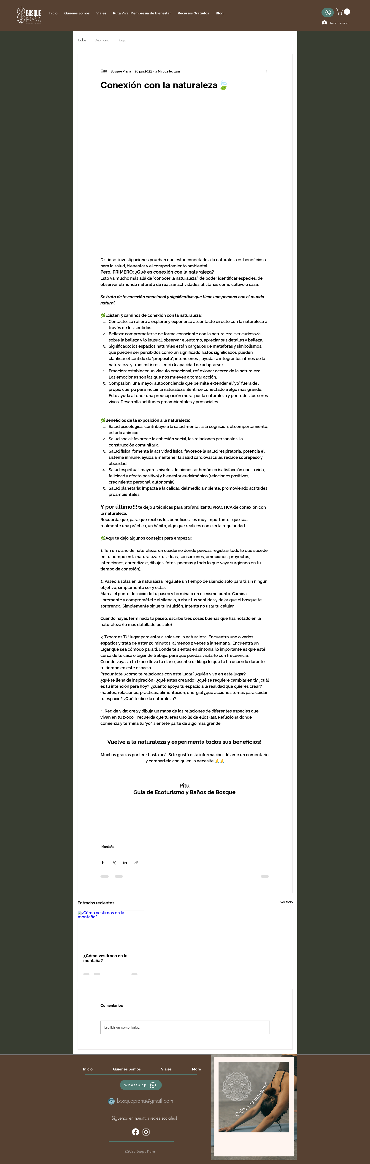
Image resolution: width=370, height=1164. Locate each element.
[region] (254, 1107)
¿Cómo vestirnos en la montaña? (105, 958)
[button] (193, 13)
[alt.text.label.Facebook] (135, 1132)
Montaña (102, 40)
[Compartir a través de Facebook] (102, 862)
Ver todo (286, 902)
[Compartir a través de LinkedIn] (125, 862)
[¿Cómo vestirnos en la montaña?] (111, 929)
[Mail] (111, 1101)
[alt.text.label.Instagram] (146, 1132)
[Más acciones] (267, 71)
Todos (82, 40)
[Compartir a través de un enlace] (136, 862)
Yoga (122, 40)
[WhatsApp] (327, 12)
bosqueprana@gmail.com (145, 1100)
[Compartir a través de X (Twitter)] (114, 862)
